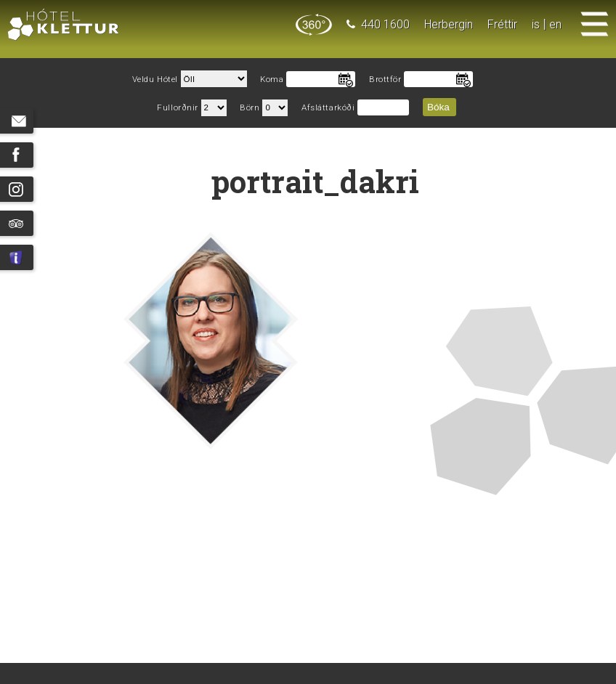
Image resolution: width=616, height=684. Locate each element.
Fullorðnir (177, 108)
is (536, 24)
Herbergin (448, 24)
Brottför (385, 79)
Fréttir (502, 24)
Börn (249, 108)
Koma (271, 79)
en (555, 24)
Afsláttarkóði (327, 108)
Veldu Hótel (155, 79)
